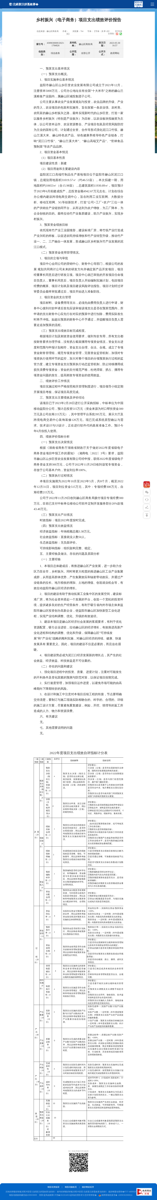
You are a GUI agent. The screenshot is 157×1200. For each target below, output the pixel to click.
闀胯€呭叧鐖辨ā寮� (139, 5)
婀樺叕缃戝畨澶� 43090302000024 (115, 1195)
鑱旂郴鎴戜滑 (88, 1187)
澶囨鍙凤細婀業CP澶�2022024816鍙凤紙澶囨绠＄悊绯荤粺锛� (67, 1195)
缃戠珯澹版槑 (53, 1187)
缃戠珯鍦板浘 (71, 1187)
